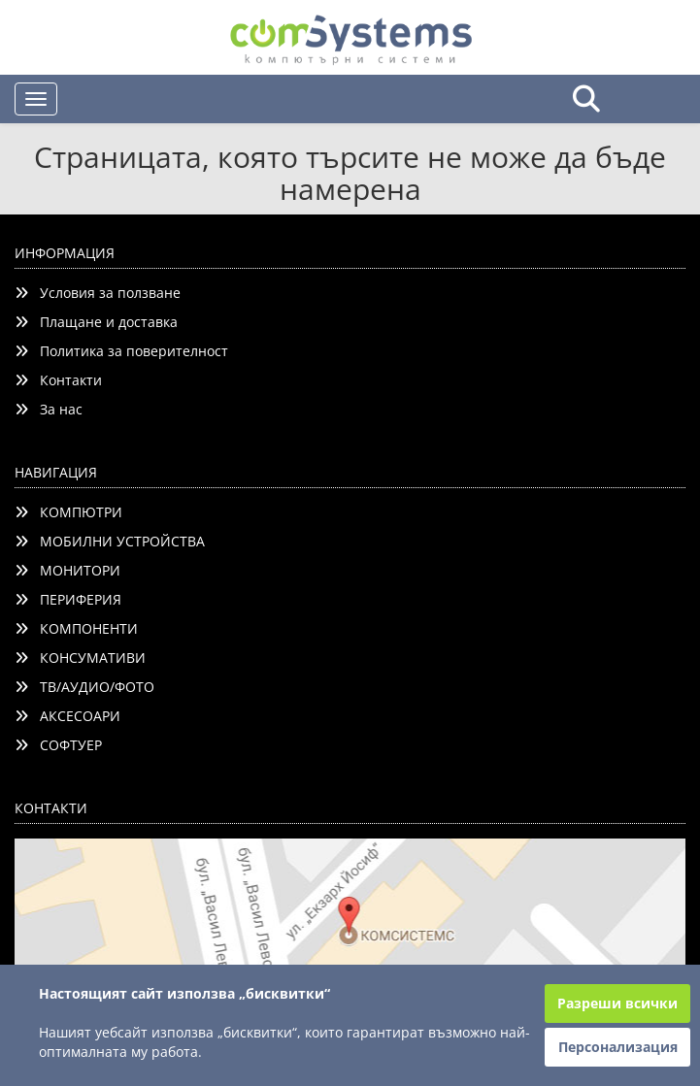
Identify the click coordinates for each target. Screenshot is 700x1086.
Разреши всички (617, 1003)
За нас (49, 409)
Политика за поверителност (121, 351)
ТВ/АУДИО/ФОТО (84, 686)
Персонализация (618, 1046)
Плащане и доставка (96, 322)
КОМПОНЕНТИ (76, 628)
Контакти (58, 380)
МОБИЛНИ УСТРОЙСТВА (110, 541)
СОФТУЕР (58, 745)
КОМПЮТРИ (68, 512)
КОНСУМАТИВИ (80, 657)
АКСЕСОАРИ (67, 716)
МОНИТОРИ (67, 570)
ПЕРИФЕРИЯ (68, 599)
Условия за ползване (98, 292)
